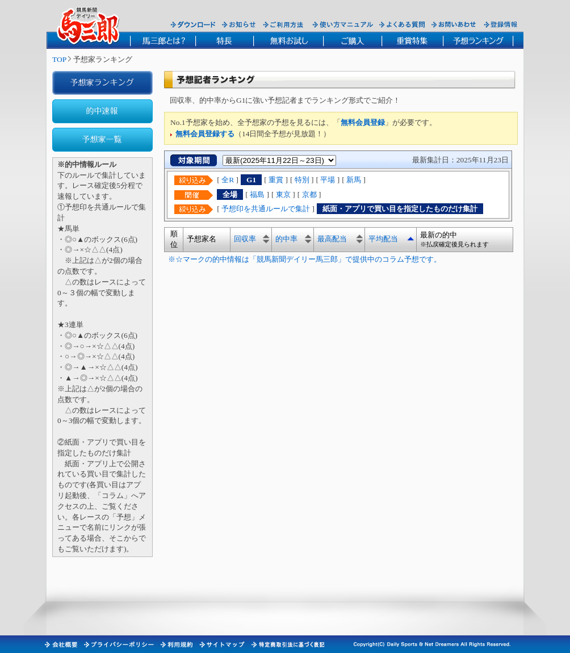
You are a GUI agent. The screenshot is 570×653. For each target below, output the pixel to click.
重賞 (276, 179)
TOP (59, 59)
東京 (283, 194)
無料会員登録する (204, 133)
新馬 (353, 179)
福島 (257, 194)
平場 (327, 179)
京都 (309, 194)
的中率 (286, 239)
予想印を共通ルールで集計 (265, 208)
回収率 (245, 239)
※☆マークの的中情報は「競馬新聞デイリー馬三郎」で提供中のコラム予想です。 (302, 259)
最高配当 (332, 239)
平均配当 (383, 239)
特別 (302, 179)
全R (227, 179)
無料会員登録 (363, 122)
